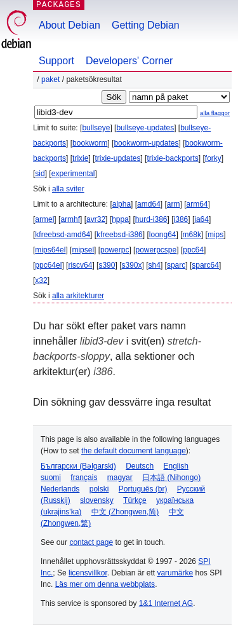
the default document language (133, 450)
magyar (120, 477)
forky (213, 158)
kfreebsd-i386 (119, 234)
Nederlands (60, 488)
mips (215, 234)
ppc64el (48, 265)
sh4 (155, 265)
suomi (51, 477)
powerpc (114, 249)
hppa (120, 219)
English (176, 466)
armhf (70, 219)
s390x (131, 265)
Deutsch (140, 466)
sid (39, 173)
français (83, 477)
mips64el (50, 249)
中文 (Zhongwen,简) (125, 511)
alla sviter (68, 188)
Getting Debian (146, 25)
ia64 (201, 219)
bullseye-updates (145, 127)
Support (56, 60)
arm (173, 204)
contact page (91, 542)
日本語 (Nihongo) (171, 477)
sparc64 (205, 265)
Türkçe (135, 500)
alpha (121, 204)
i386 (181, 219)
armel (44, 219)
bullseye (96, 127)
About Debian (69, 25)
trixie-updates (117, 158)
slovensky (97, 500)
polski (99, 488)
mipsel (83, 249)
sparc (176, 265)
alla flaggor (215, 112)
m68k (192, 234)
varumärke (175, 572)
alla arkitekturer (78, 295)
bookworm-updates (146, 143)
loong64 (162, 234)
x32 (41, 280)
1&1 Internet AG (166, 603)
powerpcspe (155, 249)
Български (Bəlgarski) (78, 466)
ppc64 (193, 249)
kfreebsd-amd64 (62, 234)
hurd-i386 (151, 219)
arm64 (197, 204)
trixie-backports (172, 158)
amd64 (149, 204)
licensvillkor (88, 572)
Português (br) (143, 488)
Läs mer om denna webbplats (105, 584)
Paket (50, 79)
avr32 (95, 219)
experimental (73, 173)
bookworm (89, 143)
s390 (106, 265)
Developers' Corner (129, 60)
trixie (80, 158)
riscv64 (80, 265)
